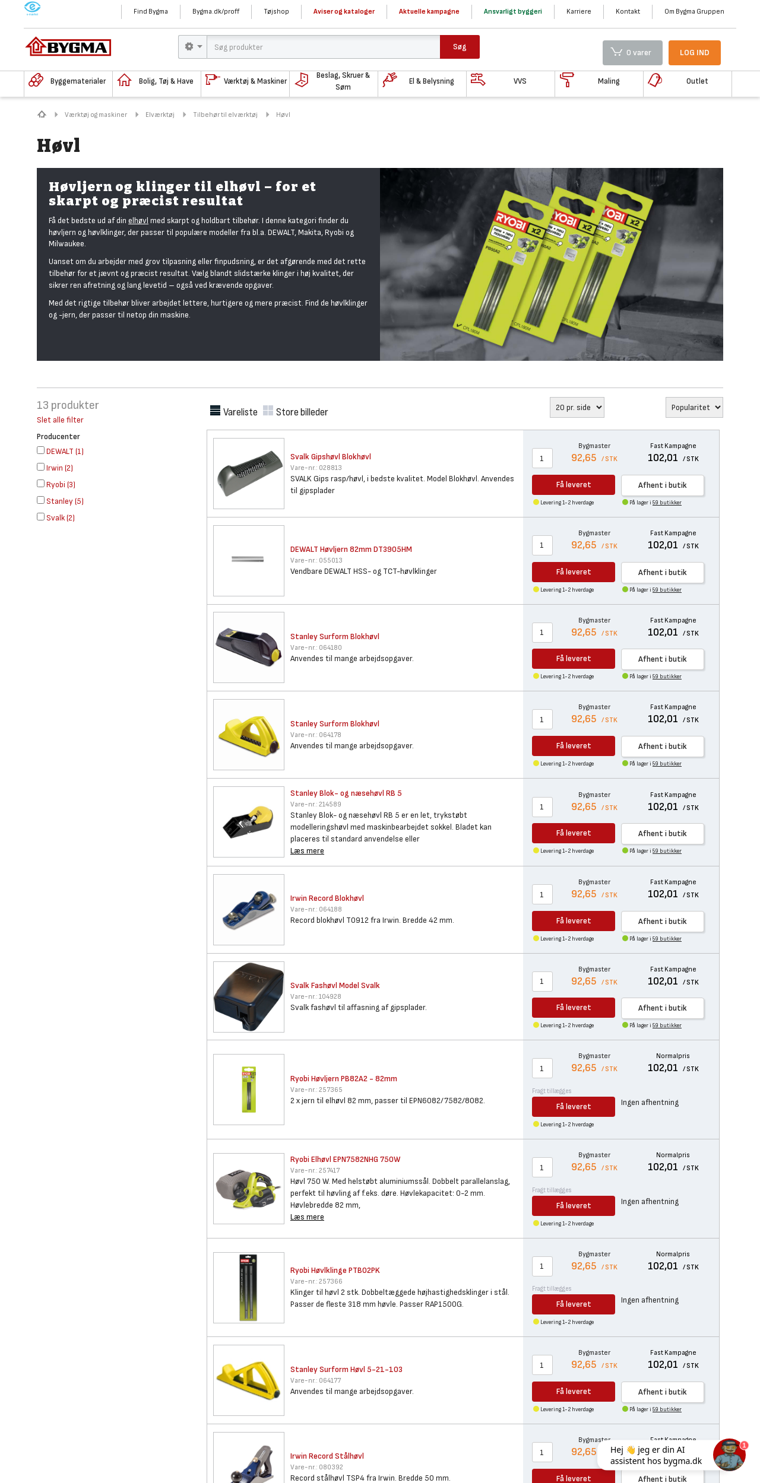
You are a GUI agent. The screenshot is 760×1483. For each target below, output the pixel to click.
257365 (316, 1089)
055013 (316, 560)
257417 (315, 1170)
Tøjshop (276, 11)
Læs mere (307, 851)
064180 (316, 647)
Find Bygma (151, 11)
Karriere (578, 11)
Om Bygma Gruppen (694, 11)
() (60, 451)
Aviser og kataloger (344, 11)
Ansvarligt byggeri (513, 11)
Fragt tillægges (552, 1091)
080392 (316, 1467)
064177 (315, 1380)
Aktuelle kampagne (429, 11)
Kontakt (628, 11)
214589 (315, 804)
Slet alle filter (60, 420)
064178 (315, 735)
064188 (316, 909)
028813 (316, 467)
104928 (315, 996)
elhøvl (138, 220)
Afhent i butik (662, 485)
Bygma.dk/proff (215, 11)
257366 (316, 1281)
